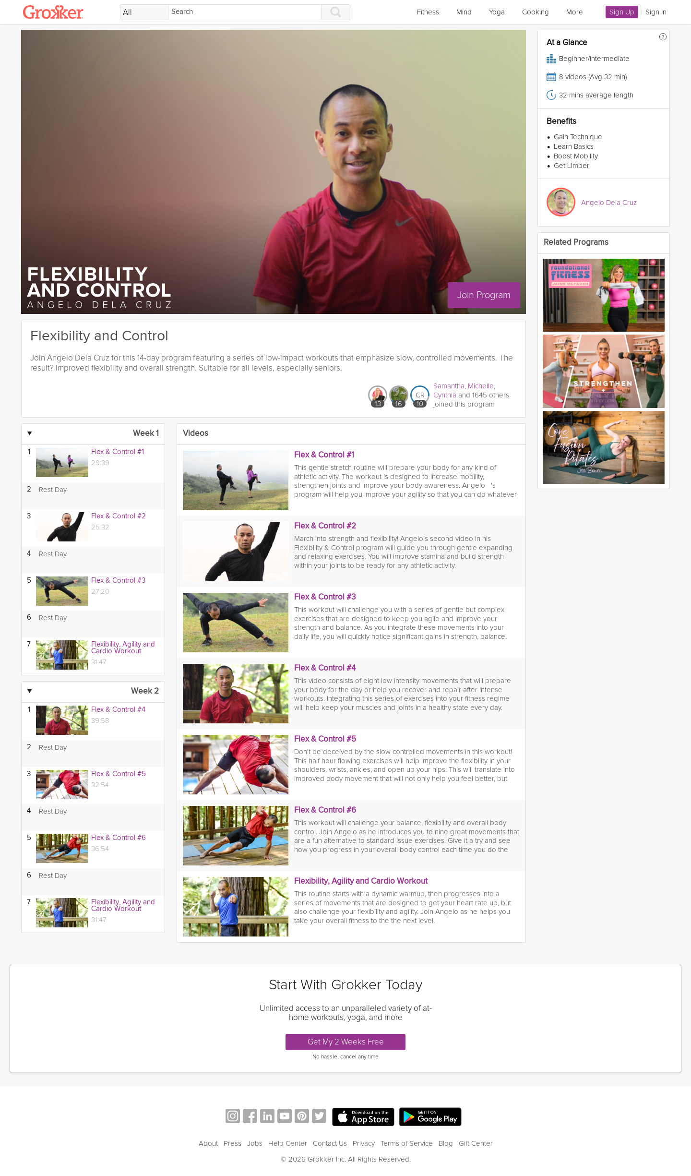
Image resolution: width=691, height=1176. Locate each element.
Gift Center (476, 1143)
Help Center (287, 1143)
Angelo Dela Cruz (609, 202)
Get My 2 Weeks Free (346, 1042)
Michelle (481, 386)
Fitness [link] (428, 12)
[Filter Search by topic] (144, 12)
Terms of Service (407, 1143)
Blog (446, 1143)
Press (232, 1143)
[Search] (245, 12)
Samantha (449, 386)
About (208, 1143)
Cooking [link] (535, 12)
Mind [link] (464, 12)
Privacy (364, 1143)
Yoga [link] (497, 12)
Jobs (254, 1143)
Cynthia (444, 395)
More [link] (574, 12)
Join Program (485, 295)
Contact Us (330, 1143)
